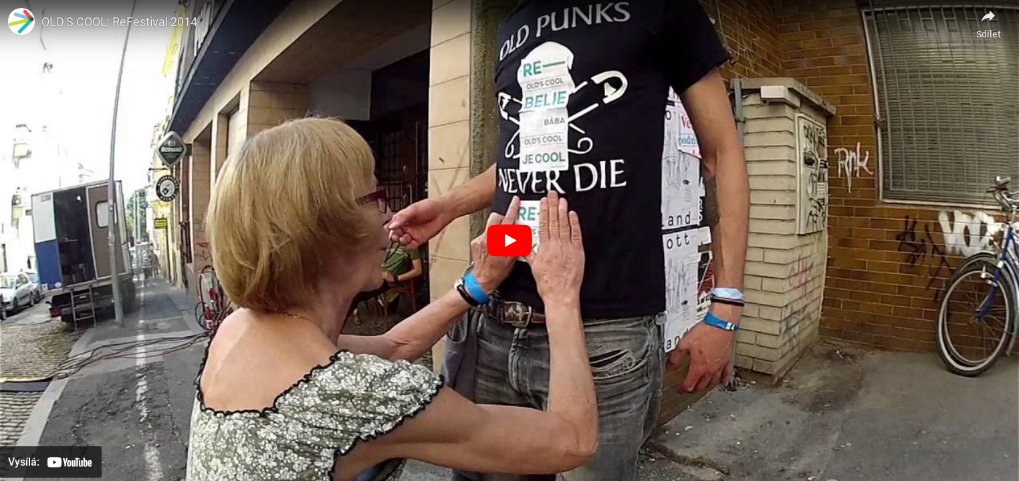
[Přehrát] (509, 240)
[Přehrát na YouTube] (51, 462)
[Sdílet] (988, 20)
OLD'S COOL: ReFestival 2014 (119, 22)
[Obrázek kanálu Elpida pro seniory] (21, 21)
